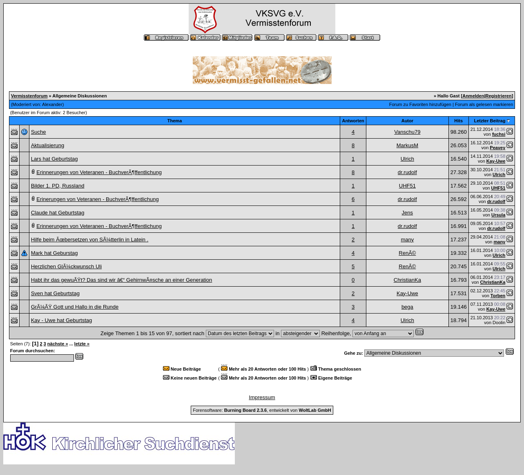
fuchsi (498, 134)
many (407, 239)
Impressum (262, 397)
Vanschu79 (407, 132)
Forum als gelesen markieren (484, 104)
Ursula (498, 214)
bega (407, 307)
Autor (407, 120)
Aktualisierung (48, 145)
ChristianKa (407, 280)
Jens (407, 213)
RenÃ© (407, 253)
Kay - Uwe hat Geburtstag (61, 320)
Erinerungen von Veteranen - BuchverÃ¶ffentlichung (97, 199)
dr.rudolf (407, 172)
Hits (458, 120)
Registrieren (498, 95)
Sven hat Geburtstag (55, 293)
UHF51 (407, 186)
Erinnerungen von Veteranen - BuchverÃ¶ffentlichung (99, 172)
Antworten (353, 120)
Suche (38, 132)
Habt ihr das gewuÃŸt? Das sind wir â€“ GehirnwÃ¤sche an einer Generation (121, 280)
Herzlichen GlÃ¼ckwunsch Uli (66, 266)
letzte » (81, 343)
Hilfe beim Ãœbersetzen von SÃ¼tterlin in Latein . (90, 239)
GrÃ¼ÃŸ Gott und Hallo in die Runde (75, 307)
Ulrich (407, 159)
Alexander (52, 104)
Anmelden (473, 95)
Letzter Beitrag (489, 120)
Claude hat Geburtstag (58, 213)
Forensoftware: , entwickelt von (262, 410)
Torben (498, 295)
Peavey (497, 147)
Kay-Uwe (495, 161)
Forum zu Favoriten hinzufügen (420, 104)
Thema (174, 120)
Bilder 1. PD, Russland (58, 186)
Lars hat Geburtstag (54, 159)
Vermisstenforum (29, 95)
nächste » (57, 343)
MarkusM (407, 145)
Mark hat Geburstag (54, 253)
